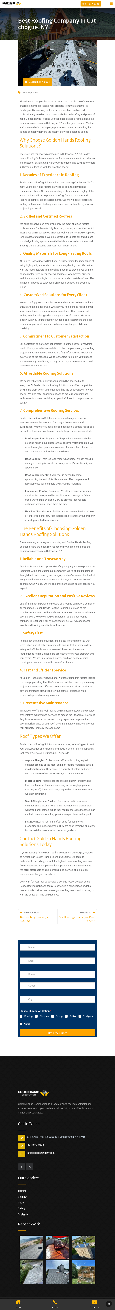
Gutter (73, 1016)
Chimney (44, 1016)
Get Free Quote (57, 1033)
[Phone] (57, 974)
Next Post (87, 912)
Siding (59, 1016)
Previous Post (29, 912)
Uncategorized (30, 92)
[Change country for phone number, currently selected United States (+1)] (23, 974)
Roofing (28, 1016)
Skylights (88, 1016)
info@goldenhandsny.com (41, 1152)
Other (27, 1023)
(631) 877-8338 (90, 3)
